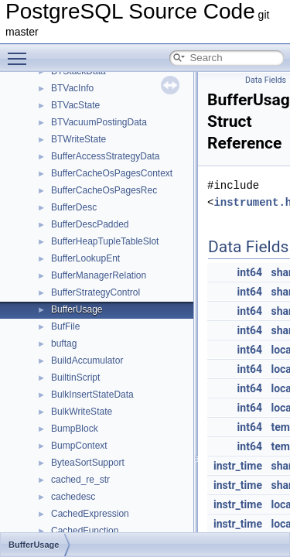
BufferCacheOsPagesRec (104, 190)
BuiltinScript (75, 377)
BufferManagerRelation (98, 275)
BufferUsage (77, 309)
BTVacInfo (72, 88)
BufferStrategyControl (95, 292)
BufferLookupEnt (85, 258)
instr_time (237, 466)
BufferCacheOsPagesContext (111, 173)
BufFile (65, 326)
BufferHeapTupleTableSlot (105, 241)
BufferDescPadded (90, 224)
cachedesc (73, 496)
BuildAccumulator (87, 360)
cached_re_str (80, 479)
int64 (249, 272)
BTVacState (75, 105)
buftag (64, 343)
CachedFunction (84, 530)
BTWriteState (78, 139)
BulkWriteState (81, 411)
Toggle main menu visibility (21, 52)
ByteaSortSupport (88, 462)
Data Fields (265, 80)
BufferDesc (74, 207)
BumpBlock (74, 428)
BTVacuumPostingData (99, 122)
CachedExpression (90, 513)
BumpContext (79, 445)
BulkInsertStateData (92, 394)
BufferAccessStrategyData (105, 156)
